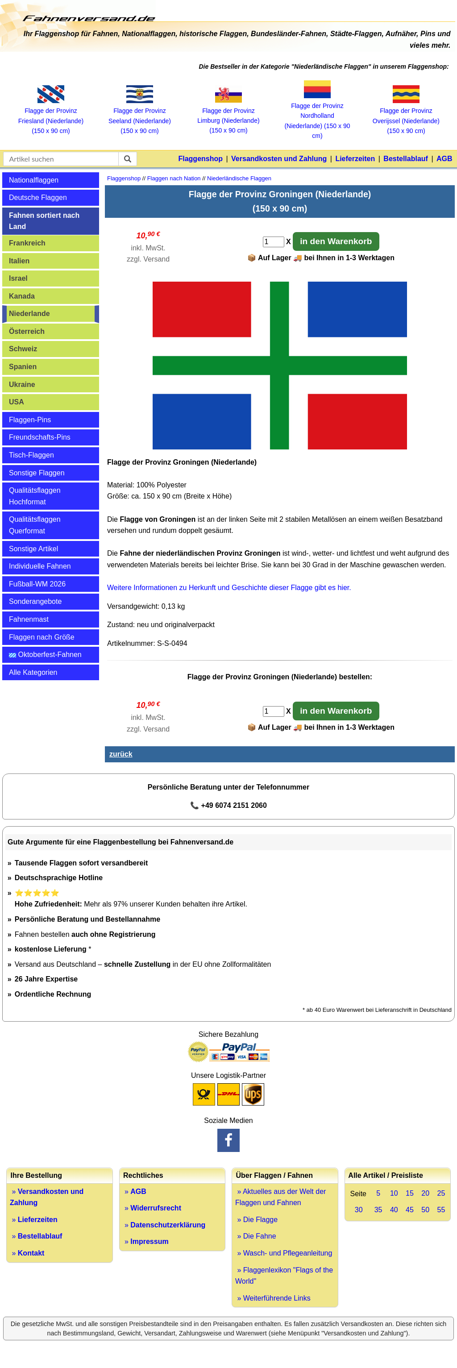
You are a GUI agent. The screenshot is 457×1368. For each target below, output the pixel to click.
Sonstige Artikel (33, 549)
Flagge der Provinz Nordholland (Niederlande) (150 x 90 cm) (317, 116)
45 (410, 1210)
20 (425, 1193)
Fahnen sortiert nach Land (44, 221)
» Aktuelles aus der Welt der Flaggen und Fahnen (280, 1197)
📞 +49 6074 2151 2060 (228, 805)
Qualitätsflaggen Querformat (35, 525)
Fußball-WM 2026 (37, 584)
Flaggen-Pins (30, 420)
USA (16, 402)
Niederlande (29, 313)
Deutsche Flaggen (38, 197)
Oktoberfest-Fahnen (45, 654)
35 (378, 1210)
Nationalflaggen (33, 180)
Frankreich (27, 243)
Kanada (22, 296)
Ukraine (22, 384)
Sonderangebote (35, 601)
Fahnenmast (29, 619)
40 (394, 1210)
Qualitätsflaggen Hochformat (35, 496)
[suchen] (127, 159)
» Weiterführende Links (273, 1298)
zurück (121, 754)
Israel (18, 278)
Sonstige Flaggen (37, 473)
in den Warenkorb (336, 241)
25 (441, 1193)
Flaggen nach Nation (174, 178)
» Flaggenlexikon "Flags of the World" (284, 1275)
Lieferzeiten (355, 158)
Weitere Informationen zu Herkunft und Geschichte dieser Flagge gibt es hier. (229, 587)
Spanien (23, 366)
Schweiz (23, 349)
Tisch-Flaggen (31, 455)
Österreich (27, 331)
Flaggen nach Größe (42, 637)
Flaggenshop (200, 158)
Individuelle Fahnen (40, 566)
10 (394, 1193)
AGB (444, 158)
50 (425, 1210)
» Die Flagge (256, 1219)
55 (441, 1210)
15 (410, 1193)
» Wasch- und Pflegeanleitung (283, 1253)
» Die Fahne (255, 1236)
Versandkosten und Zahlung (279, 158)
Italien (19, 261)
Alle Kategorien (33, 672)
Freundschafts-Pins (40, 437)
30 (359, 1210)
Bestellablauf (405, 158)
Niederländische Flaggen (239, 178)
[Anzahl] (273, 242)
